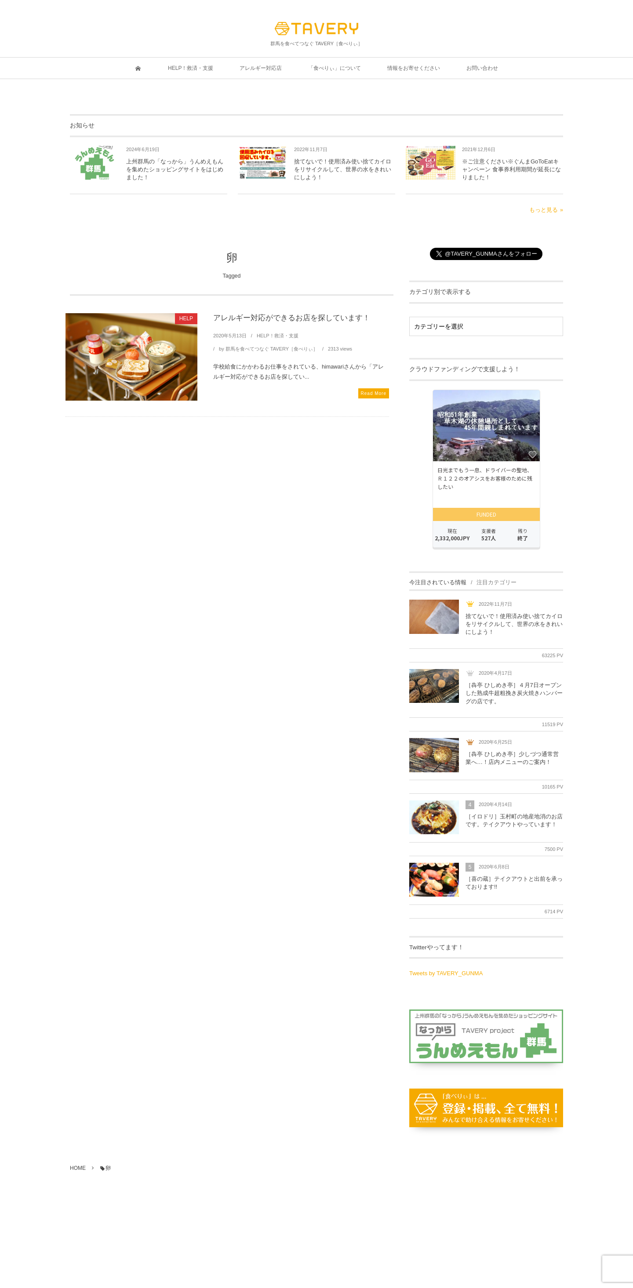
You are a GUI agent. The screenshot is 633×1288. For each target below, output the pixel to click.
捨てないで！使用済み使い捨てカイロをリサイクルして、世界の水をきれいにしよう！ (342, 169)
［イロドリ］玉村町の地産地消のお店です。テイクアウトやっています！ (514, 820)
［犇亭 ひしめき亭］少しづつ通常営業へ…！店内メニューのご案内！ (512, 758)
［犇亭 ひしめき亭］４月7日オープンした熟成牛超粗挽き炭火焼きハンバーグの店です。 (514, 693)
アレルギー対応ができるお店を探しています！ (291, 318)
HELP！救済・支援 (277, 335)
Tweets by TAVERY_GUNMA (446, 973)
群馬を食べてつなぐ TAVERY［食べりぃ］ (272, 348)
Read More (373, 393)
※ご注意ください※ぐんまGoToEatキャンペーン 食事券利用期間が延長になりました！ (511, 169)
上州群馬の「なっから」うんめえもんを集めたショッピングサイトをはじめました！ (174, 169)
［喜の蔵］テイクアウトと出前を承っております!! (514, 883)
